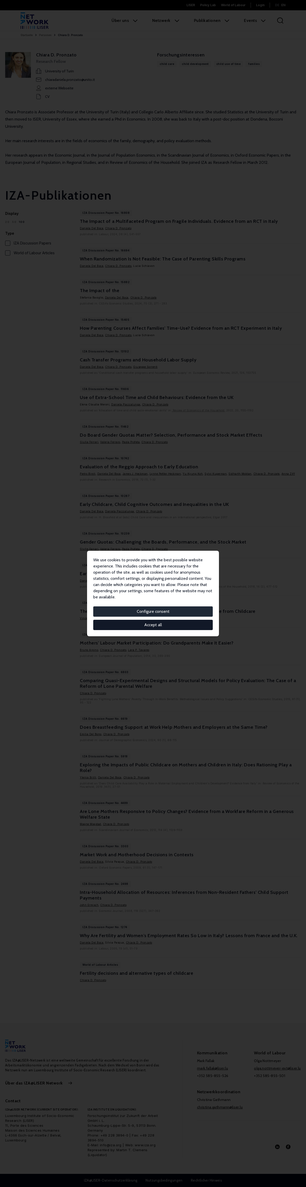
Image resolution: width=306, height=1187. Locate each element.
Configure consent (153, 611)
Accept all (153, 624)
